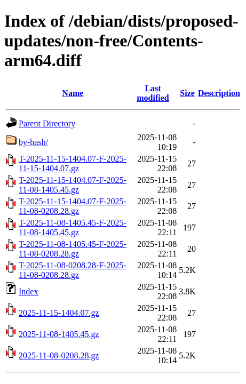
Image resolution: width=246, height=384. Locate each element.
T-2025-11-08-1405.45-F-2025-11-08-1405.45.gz (72, 227)
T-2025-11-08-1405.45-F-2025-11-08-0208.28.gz (72, 248)
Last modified (153, 93)
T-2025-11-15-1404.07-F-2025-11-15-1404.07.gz (72, 163)
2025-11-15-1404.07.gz (59, 312)
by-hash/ (33, 142)
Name (72, 93)
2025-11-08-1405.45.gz (59, 334)
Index (28, 291)
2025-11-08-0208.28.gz (59, 355)
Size (187, 93)
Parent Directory (47, 123)
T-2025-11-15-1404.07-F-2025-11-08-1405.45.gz (72, 184)
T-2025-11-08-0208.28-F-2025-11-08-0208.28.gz (72, 270)
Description (219, 93)
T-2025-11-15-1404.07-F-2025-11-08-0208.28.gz (72, 206)
